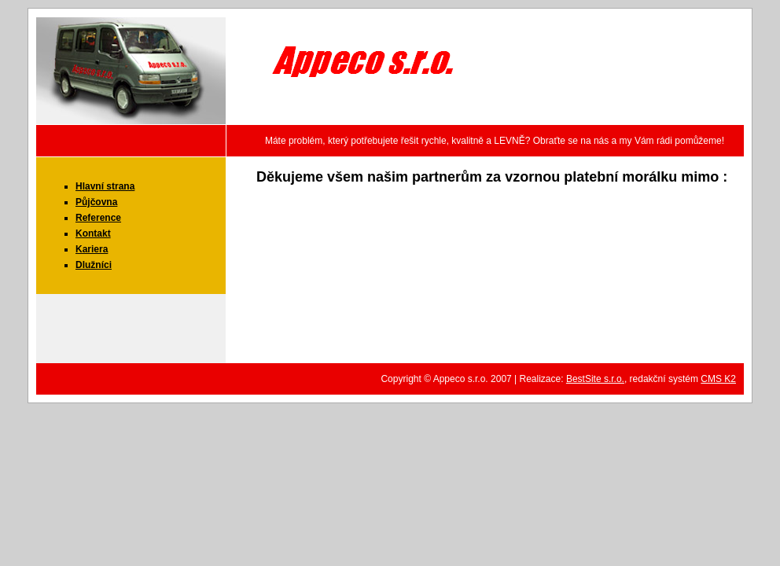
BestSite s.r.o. (595, 378)
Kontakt (93, 233)
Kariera (91, 249)
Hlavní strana (104, 186)
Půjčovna (96, 202)
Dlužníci (93, 264)
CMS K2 (718, 378)
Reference (98, 217)
